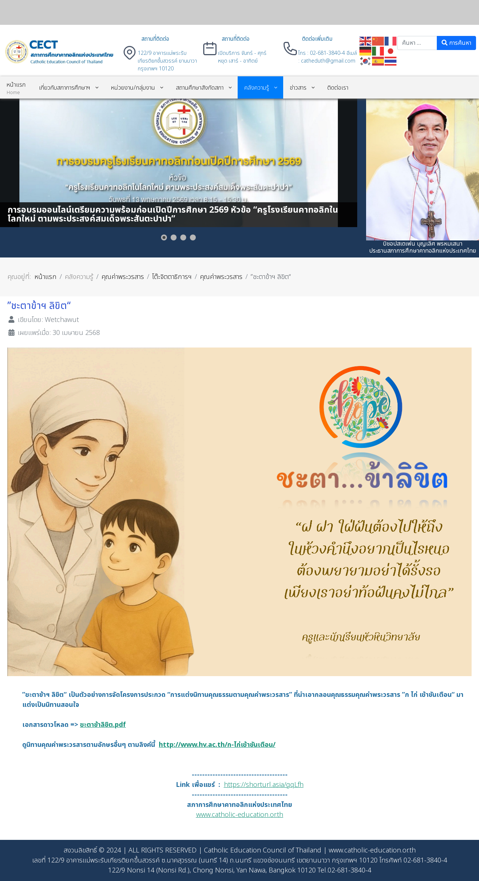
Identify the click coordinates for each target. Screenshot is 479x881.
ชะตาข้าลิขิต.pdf (103, 725)
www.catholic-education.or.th (239, 815)
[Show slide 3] (183, 237)
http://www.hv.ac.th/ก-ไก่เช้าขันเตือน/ (217, 745)
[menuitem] (16, 87)
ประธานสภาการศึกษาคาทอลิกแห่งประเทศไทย (422, 250)
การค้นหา (456, 43)
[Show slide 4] (193, 237)
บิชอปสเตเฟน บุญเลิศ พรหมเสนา (422, 243)
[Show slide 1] (164, 237)
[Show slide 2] (174, 237)
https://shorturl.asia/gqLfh (264, 785)
